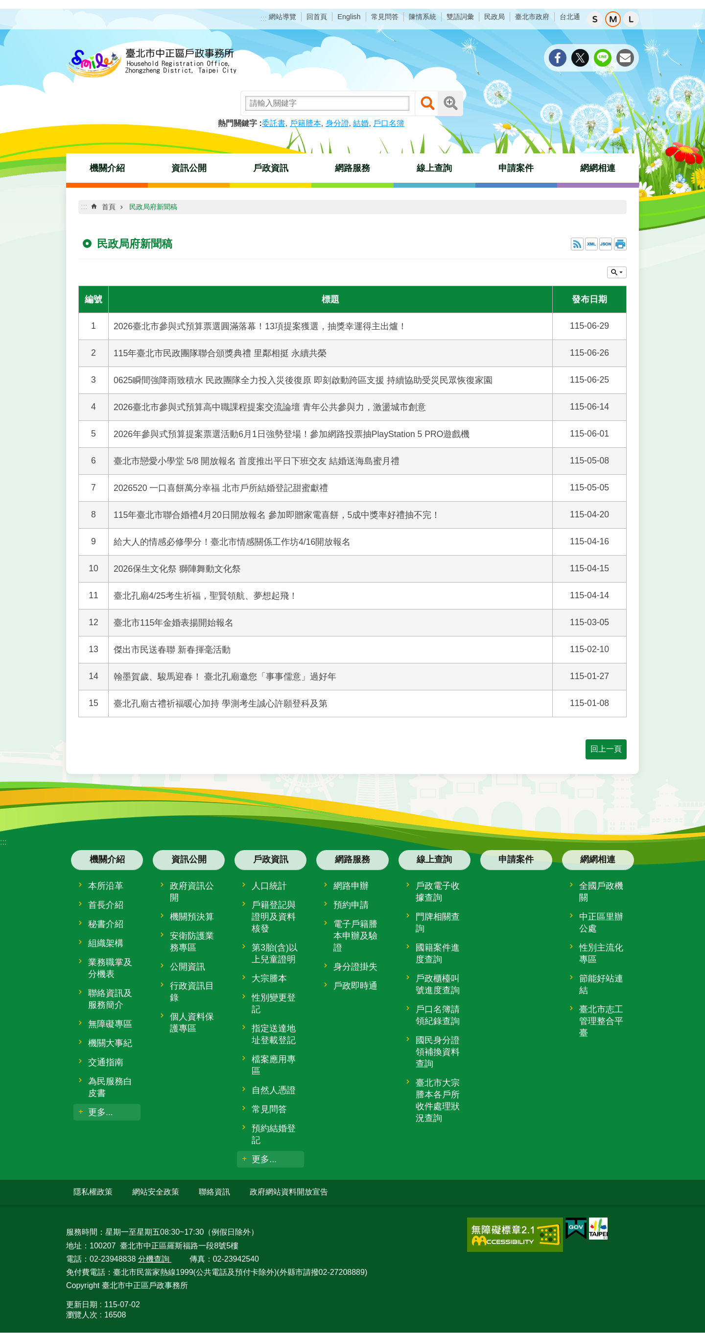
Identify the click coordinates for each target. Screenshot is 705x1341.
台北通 (570, 17)
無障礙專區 (110, 1024)
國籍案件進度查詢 (438, 953)
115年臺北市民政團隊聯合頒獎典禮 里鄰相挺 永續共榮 (220, 353)
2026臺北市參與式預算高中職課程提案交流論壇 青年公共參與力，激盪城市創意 (270, 407)
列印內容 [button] (620, 244)
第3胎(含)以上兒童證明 (275, 953)
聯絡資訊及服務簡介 (110, 999)
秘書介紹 (105, 924)
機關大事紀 (110, 1043)
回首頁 (316, 17)
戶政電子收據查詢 (438, 891)
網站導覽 (282, 17)
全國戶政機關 (601, 891)
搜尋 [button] (427, 103)
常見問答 (385, 17)
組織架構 (105, 943)
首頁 (109, 207)
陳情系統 (422, 17)
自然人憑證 (274, 1090)
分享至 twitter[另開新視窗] (580, 58)
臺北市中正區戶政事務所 (151, 63)
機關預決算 (192, 917)
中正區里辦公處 (601, 922)
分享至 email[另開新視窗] (625, 58)
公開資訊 (187, 967)
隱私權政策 (93, 1192)
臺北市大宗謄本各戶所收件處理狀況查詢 (438, 1100)
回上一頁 (606, 749)
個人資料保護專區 (192, 1022)
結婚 (361, 123)
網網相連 (597, 168)
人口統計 (269, 886)
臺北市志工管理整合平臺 (601, 1021)
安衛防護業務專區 (192, 941)
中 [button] (613, 19)
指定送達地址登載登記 (274, 1034)
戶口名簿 (388, 123)
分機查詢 (154, 1258)
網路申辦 (351, 886)
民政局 (494, 17)
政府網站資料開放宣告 (289, 1192)
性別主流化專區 (601, 953)
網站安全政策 (155, 1192)
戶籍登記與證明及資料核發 (274, 916)
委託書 (273, 123)
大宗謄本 (269, 978)
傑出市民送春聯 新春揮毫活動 (172, 650)
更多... (100, 1112)
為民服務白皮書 (110, 1087)
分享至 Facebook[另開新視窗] (557, 58)
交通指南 (105, 1062)
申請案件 (516, 168)
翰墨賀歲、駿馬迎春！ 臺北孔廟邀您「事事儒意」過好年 (225, 677)
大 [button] (631, 19)
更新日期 (81, 1304)
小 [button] (595, 19)
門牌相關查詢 (438, 922)
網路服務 (352, 168)
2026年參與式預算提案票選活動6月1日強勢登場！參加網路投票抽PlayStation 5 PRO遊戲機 (292, 434)
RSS (577, 244)
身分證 (337, 123)
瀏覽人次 (81, 1314)
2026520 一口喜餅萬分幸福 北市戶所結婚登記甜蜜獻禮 (221, 488)
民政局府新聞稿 (153, 207)
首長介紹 (105, 905)
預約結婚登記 (274, 1134)
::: (263, 18)
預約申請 (351, 905)
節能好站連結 (601, 984)
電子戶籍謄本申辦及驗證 (355, 935)
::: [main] (84, 206)
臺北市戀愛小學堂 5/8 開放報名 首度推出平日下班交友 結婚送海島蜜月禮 (257, 461)
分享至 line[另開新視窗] (602, 58)
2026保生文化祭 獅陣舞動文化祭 (177, 569)
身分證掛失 (355, 967)
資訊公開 (189, 168)
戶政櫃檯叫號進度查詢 (438, 984)
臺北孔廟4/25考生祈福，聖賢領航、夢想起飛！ (206, 596)
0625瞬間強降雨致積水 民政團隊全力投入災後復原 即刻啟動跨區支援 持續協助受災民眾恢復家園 (303, 380)
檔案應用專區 (274, 1065)
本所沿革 (105, 886)
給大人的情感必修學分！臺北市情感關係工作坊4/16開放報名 (232, 542)
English (348, 17)
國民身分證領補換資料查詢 (438, 1052)
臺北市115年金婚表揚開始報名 (174, 623)
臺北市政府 (532, 17)
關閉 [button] (617, 272)
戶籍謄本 (305, 123)
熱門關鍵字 (237, 123)
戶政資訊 (270, 168)
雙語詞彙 (460, 17)
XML (591, 244)
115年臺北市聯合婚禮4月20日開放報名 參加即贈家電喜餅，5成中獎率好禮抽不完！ (277, 515)
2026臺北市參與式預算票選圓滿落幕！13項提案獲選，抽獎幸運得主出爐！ (260, 326)
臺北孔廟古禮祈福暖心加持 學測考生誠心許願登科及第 (221, 703)
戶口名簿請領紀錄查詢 (438, 1015)
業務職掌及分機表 (110, 968)
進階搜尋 (450, 103)
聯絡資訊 (214, 1192)
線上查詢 (434, 168)
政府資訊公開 (192, 891)
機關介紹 (107, 168)
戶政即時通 (355, 986)
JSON (605, 244)
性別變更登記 (274, 1003)
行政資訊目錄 (192, 991)
